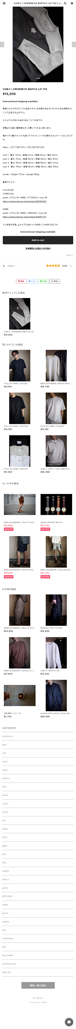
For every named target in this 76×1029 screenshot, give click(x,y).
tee (4, 820)
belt (4, 862)
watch (5, 829)
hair (4, 930)
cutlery (5, 921)
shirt (4, 787)
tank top (6, 972)
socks (5, 803)
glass (5, 846)
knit (4, 854)
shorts (5, 812)
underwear (7, 938)
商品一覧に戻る (38, 985)
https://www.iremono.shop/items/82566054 (24, 201)
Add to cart (38, 240)
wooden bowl (9, 964)
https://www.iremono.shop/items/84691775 (24, 217)
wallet (5, 905)
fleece (5, 879)
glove (5, 888)
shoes (5, 795)
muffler (5, 871)
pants (5, 770)
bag (4, 744)
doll (4, 947)
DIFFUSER (7, 896)
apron (5, 913)
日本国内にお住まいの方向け (38, 248)
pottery (6, 778)
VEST (5, 837)
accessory (7, 736)
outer (5, 761)
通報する (69, 255)
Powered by (38, 1002)
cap (4, 753)
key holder (7, 955)
